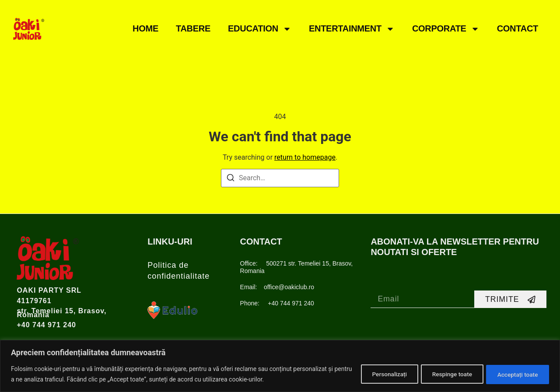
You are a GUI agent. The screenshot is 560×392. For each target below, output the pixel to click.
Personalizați (378, 374)
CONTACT (517, 28)
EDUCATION (259, 29)
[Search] (230, 179)
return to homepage (305, 157)
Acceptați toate (515, 374)
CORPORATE (446, 29)
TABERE (193, 28)
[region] (280, 366)
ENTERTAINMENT (352, 29)
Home (145, 28)
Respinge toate (445, 374)
